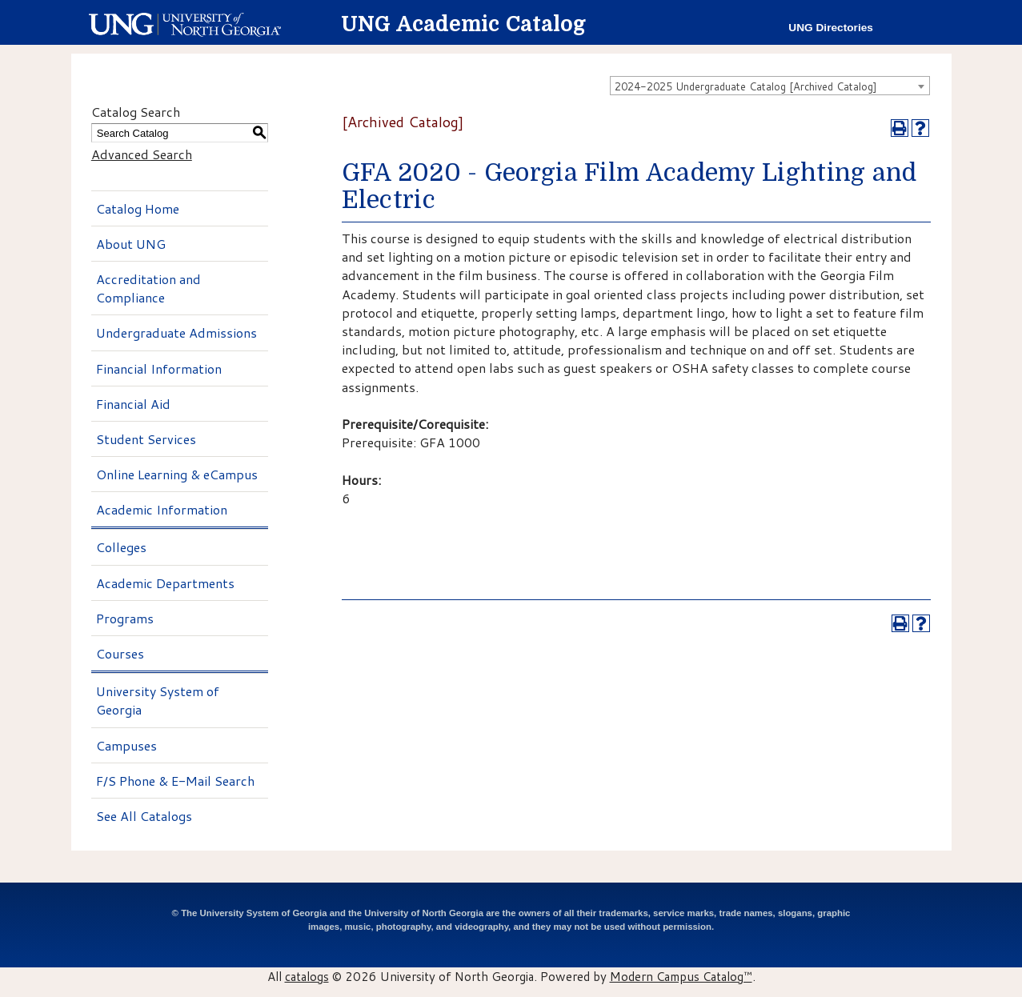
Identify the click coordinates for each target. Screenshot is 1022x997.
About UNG (131, 243)
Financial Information (159, 368)
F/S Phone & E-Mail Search (175, 780)
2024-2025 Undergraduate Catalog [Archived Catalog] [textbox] (746, 86)
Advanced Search (141, 154)
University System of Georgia (157, 700)
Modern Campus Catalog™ (681, 976)
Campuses (126, 745)
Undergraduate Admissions (176, 332)
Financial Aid (133, 403)
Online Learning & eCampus (177, 474)
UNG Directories (830, 28)
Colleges (121, 547)
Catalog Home (137, 208)
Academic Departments (165, 583)
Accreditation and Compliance (148, 288)
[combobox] (770, 85)
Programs (125, 618)
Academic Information (161, 509)
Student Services (146, 439)
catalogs (307, 976)
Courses (120, 653)
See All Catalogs (144, 816)
